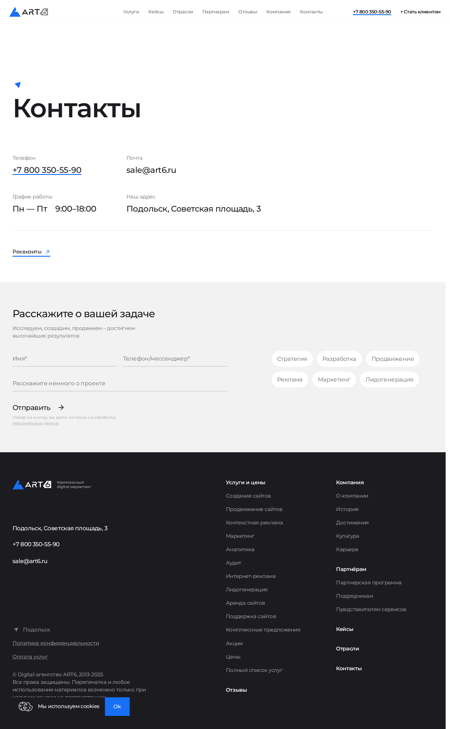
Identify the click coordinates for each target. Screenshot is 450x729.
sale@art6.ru (151, 170)
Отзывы (247, 12)
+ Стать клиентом (420, 12)
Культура (347, 536)
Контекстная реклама (254, 522)
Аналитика (240, 549)
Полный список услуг (254, 670)
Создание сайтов (248, 496)
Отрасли (183, 12)
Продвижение (393, 358)
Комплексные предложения (263, 630)
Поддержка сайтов (251, 616)
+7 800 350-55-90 (372, 12)
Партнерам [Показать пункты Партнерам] (215, 12)
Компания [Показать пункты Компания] (278, 12)
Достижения (352, 522)
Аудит (233, 563)
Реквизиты (27, 252)
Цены (233, 657)
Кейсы (156, 12)
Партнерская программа (369, 582)
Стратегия (292, 358)
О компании (352, 496)
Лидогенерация (389, 379)
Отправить (31, 407)
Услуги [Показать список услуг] (131, 12)
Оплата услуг (30, 657)
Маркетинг (334, 379)
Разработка (339, 358)
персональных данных (35, 423)
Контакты (311, 12)
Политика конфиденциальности (55, 643)
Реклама (290, 379)
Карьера (347, 549)
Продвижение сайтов (254, 509)
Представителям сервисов (371, 609)
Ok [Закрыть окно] (117, 706)
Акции (234, 643)
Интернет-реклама (251, 576)
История (347, 509)
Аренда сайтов (245, 603)
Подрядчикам (354, 596)
